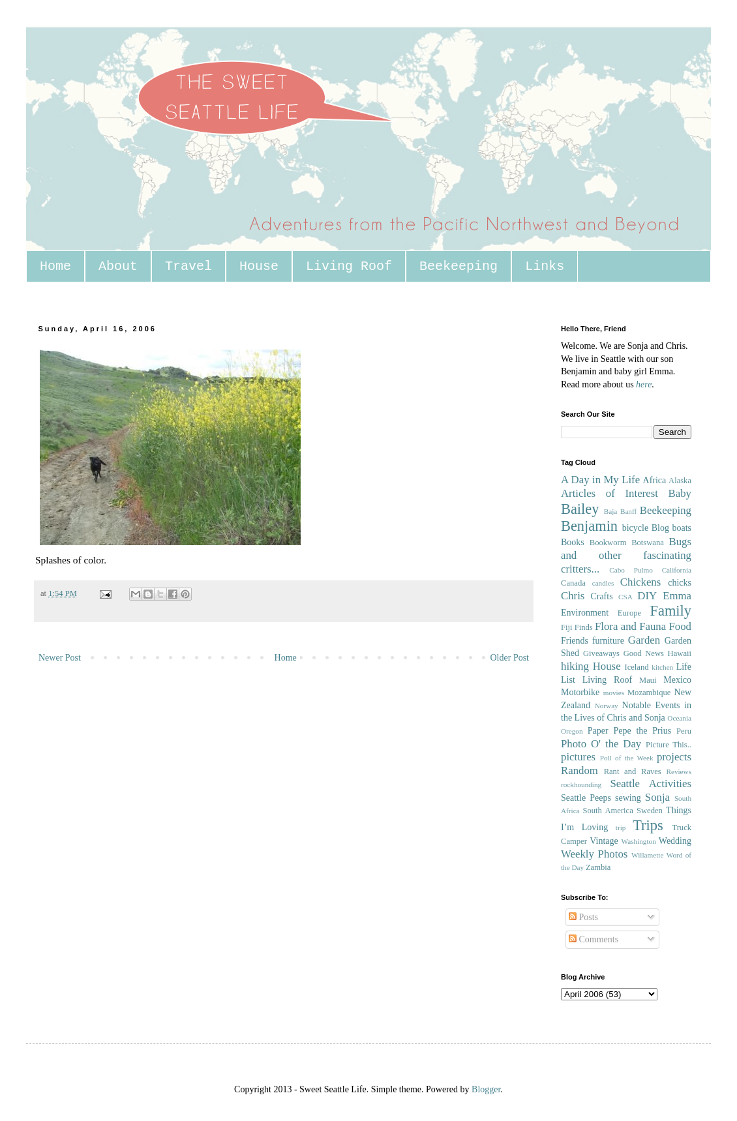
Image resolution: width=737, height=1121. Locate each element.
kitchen (662, 667)
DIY (647, 596)
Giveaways (601, 653)
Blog (660, 528)
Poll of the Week (627, 758)
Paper (598, 731)
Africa (655, 480)
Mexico (677, 680)
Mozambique (648, 692)
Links (544, 266)
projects (674, 757)
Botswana (647, 542)
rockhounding (581, 784)
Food (680, 626)
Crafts (601, 596)
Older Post (510, 658)
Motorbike (580, 692)
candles (603, 583)
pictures (578, 757)
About (118, 266)
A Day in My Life (600, 479)
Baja (611, 511)
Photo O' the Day (601, 744)
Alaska (680, 480)
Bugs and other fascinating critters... (626, 555)
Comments (593, 939)
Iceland (636, 667)
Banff (628, 511)
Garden (644, 640)
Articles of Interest (609, 493)
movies (613, 692)
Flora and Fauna (630, 626)
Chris (572, 596)
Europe (629, 613)
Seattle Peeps (586, 798)
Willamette (647, 855)
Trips (648, 825)
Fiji (567, 627)
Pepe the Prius (642, 731)
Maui (648, 680)
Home (55, 266)
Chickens (640, 582)
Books (572, 542)
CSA (625, 597)
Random (579, 770)
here (644, 384)
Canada (573, 583)
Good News (644, 653)
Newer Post (59, 658)
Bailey (580, 509)
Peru (683, 731)
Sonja (657, 797)
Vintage (604, 841)
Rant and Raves (632, 771)
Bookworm (608, 542)
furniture (608, 641)
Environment (585, 613)
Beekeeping (458, 266)
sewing (628, 798)
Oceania (679, 718)
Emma (677, 596)
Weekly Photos (594, 854)
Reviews (678, 771)
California (676, 570)
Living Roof (349, 266)
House (258, 266)
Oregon (572, 731)
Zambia (598, 867)
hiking (575, 666)
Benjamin (589, 526)
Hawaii (679, 653)
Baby (680, 493)
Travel (188, 266)
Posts (583, 917)
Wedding (675, 841)
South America (607, 810)
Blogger (486, 1089)
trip (621, 827)
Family (670, 611)
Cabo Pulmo (631, 570)
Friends (574, 641)
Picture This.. (668, 744)
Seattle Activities (650, 783)
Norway (606, 706)
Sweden (650, 810)
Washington (639, 841)
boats (681, 528)
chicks (679, 583)
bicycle (635, 528)
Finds (584, 627)
